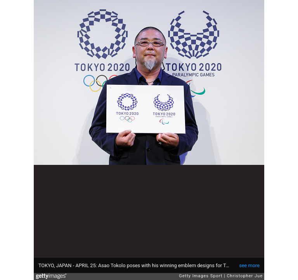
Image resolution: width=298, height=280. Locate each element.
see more (249, 265)
